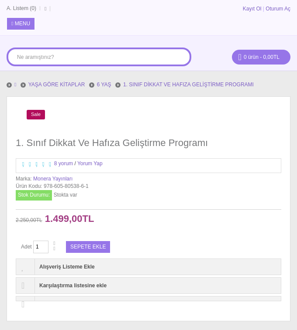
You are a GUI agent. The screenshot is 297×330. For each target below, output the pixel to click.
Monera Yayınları (53, 179)
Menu (20, 23)
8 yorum (63, 163)
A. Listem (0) (21, 8)
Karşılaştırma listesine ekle (73, 285)
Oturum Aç (278, 9)
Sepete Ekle (88, 247)
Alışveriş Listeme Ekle (67, 267)
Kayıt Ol (252, 9)
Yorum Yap (90, 163)
